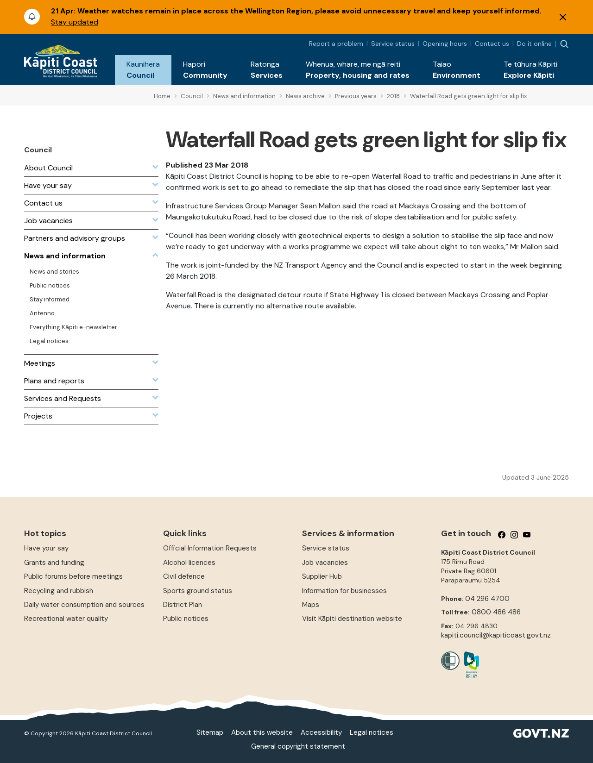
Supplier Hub (322, 576)
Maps (310, 604)
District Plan (182, 604)
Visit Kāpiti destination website (352, 618)
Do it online (534, 43)
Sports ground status (197, 590)
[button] (143, 70)
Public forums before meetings (73, 576)
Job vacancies (325, 562)
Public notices (185, 618)
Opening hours (445, 43)
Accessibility (321, 732)
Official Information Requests (210, 548)
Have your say (46, 548)
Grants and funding (54, 562)
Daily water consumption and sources (84, 604)
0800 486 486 (496, 612)
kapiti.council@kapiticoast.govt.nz (496, 635)
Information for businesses (344, 590)
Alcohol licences (189, 562)
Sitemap (209, 732)
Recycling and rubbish (58, 590)
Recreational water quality (66, 618)
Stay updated (74, 22)
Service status (393, 43)
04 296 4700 (487, 598)
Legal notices (371, 732)
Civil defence (184, 576)
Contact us (492, 43)
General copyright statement (298, 746)
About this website (262, 732)
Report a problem (336, 43)
